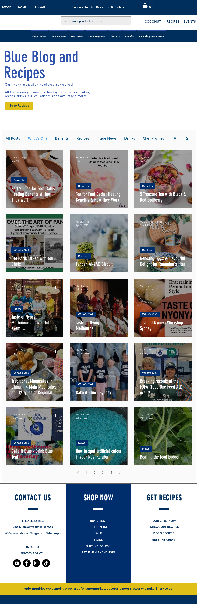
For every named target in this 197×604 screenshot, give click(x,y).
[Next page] (119, 472)
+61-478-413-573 (35, 521)
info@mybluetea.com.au (37, 527)
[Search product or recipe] (98, 21)
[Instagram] (36, 563)
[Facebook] (27, 563)
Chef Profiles (153, 138)
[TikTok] (46, 563)
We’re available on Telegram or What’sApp (33, 533)
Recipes (83, 138)
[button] (145, 5)
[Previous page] (77, 472)
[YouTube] (17, 563)
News (17, 308)
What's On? (37, 138)
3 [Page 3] (103, 472)
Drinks (129, 138)
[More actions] (57, 159)
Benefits (62, 138)
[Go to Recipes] (19, 106)
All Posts (13, 138)
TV (174, 138)
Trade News (106, 138)
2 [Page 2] (94, 472)
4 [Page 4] (111, 472)
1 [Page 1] (86, 472)
